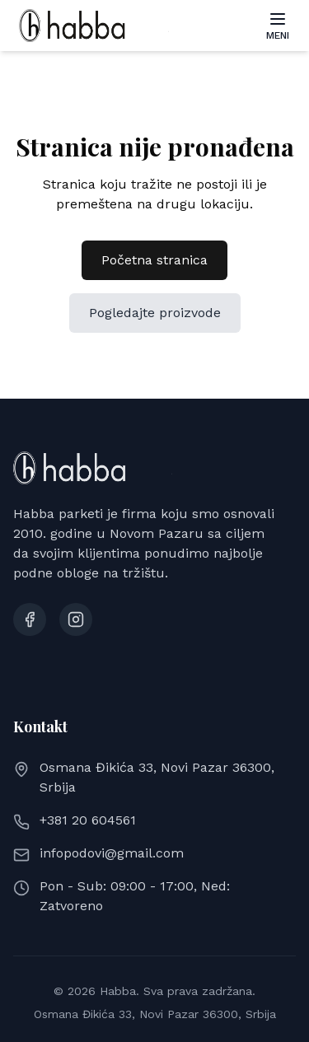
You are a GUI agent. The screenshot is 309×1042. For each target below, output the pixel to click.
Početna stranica (154, 260)
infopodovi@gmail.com (112, 853)
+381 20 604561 (88, 820)
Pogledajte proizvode (155, 312)
